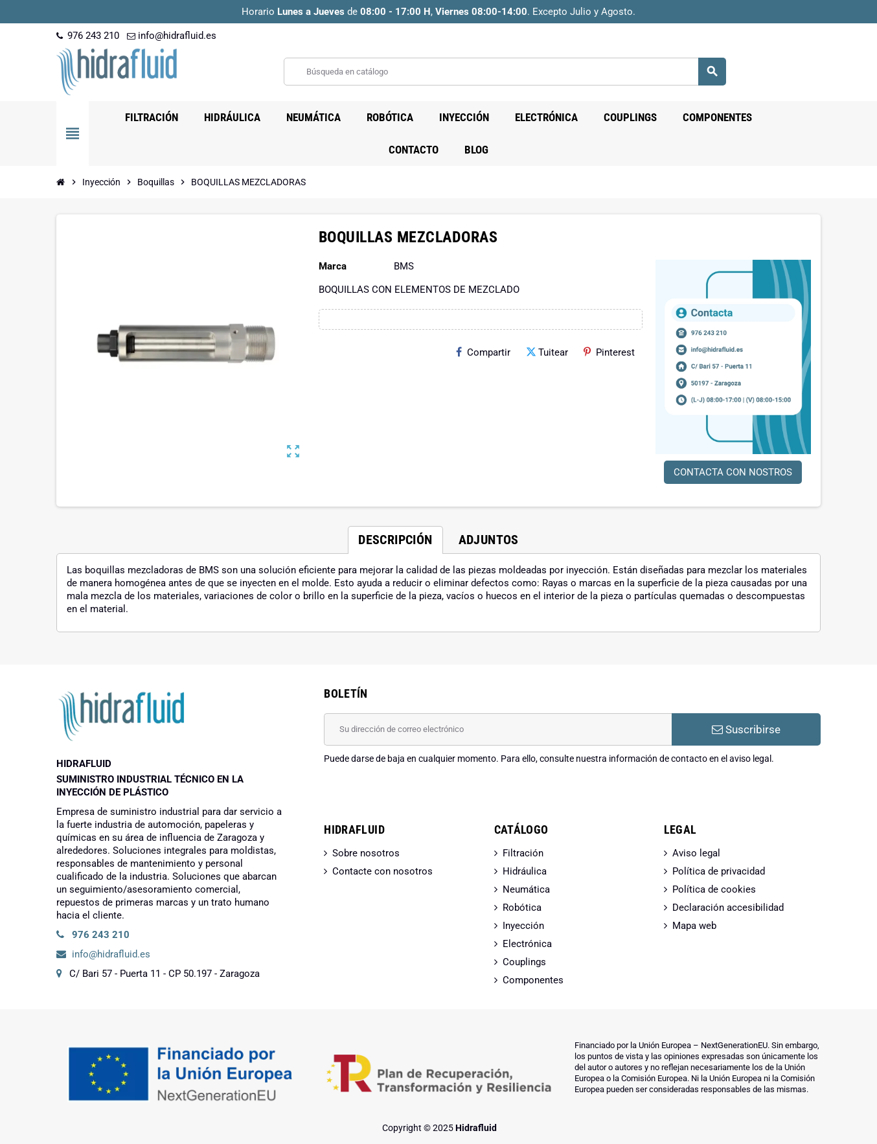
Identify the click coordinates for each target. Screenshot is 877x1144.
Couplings (524, 962)
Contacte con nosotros (382, 871)
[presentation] (422, 798)
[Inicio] (61, 182)
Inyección (523, 926)
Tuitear (547, 352)
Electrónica (527, 944)
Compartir (483, 352)
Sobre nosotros (366, 853)
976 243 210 (87, 35)
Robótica (522, 907)
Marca (333, 266)
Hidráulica (525, 871)
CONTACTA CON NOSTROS (733, 472)
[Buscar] (504, 72)
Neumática (526, 889)
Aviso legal (696, 853)
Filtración (523, 853)
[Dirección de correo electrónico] (498, 729)
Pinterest (609, 352)
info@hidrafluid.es (171, 35)
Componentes (533, 980)
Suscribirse (746, 729)
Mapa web (694, 926)
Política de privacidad (718, 871)
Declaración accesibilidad (728, 907)
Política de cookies (714, 889)
